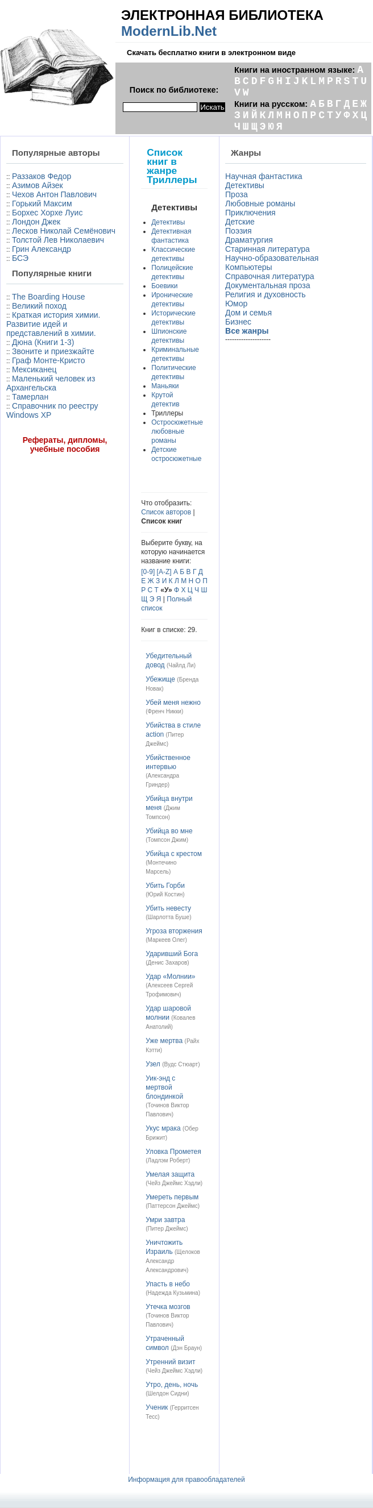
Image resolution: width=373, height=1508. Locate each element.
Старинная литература (267, 249)
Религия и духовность (265, 294)
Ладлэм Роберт (168, 1160)
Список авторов (166, 512)
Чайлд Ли (180, 665)
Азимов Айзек (37, 185)
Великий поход (39, 305)
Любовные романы (260, 203)
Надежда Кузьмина (173, 1293)
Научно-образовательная (271, 258)
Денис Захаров (168, 962)
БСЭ (20, 258)
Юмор (236, 303)
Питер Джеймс (167, 1228)
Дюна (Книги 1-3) (43, 342)
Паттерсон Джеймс (173, 1206)
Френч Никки (164, 711)
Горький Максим (42, 203)
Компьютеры (248, 267)
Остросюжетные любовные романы (177, 431)
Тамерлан (30, 396)
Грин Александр (41, 249)
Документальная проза (267, 285)
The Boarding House (48, 296)
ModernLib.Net (169, 31)
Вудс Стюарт (181, 1064)
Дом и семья (248, 312)
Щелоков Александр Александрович (173, 1261)
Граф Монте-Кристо (48, 360)
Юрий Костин (165, 894)
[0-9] (148, 572)
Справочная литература (269, 276)
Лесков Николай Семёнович (63, 230)
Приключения (250, 212)
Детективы (168, 222)
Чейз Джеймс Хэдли (174, 1183)
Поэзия (238, 230)
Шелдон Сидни (168, 1393)
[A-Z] (164, 572)
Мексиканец (34, 369)
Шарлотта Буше (169, 917)
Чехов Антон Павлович (54, 194)
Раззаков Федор (41, 176)
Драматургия (249, 239)
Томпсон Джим (167, 840)
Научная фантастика (263, 176)
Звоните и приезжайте (53, 351)
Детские (240, 221)
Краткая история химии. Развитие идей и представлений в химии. (53, 324)
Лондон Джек (36, 221)
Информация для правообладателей (186, 1480)
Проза (236, 194)
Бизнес (238, 321)
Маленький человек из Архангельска (50, 383)
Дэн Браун (186, 1348)
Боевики (164, 286)
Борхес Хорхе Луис (47, 212)
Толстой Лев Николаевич (58, 239)
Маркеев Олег (166, 940)
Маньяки (165, 386)
